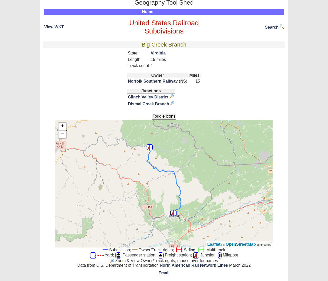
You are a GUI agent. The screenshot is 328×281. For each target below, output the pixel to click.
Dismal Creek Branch (148, 104)
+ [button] (62, 126)
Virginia (158, 53)
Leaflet (214, 244)
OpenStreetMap (241, 244)
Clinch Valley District (148, 97)
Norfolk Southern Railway (153, 81)
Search (274, 27)
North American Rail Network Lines (194, 265)
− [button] (62, 134)
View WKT (54, 27)
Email (164, 273)
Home (147, 11)
